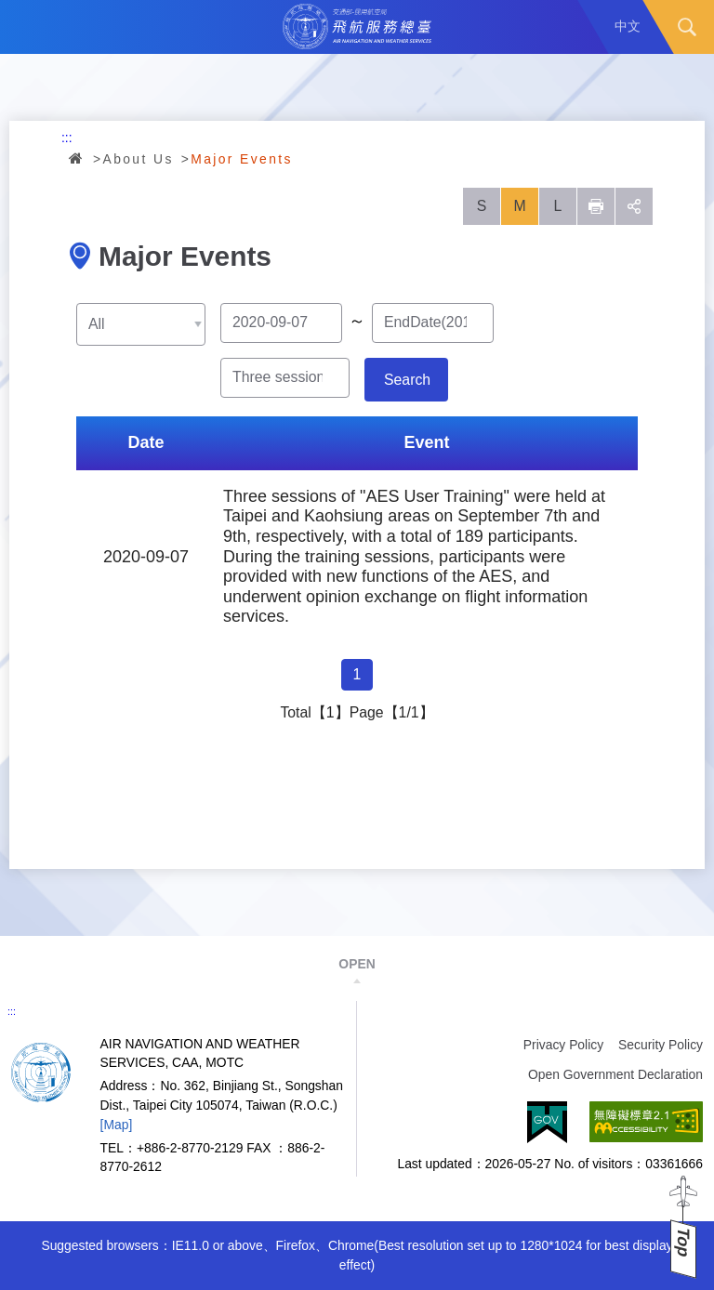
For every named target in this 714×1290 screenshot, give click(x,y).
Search (687, 27)
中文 (628, 26)
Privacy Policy (563, 1044)
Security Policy (660, 1044)
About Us (138, 158)
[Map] (116, 1124)
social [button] (634, 206)
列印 (596, 206)
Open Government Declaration (615, 1074)
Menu (27, 27)
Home (77, 158)
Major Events (242, 158)
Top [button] (683, 1242)
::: (67, 137)
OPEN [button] (356, 963)
